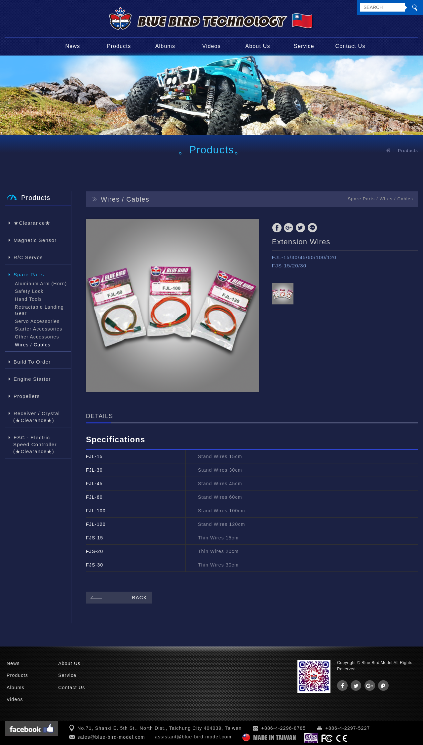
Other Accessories (37, 336)
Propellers (26, 396)
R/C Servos (28, 257)
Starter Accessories (38, 329)
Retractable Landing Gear (39, 310)
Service (304, 46)
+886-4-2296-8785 (283, 728)
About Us (257, 46)
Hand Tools (28, 299)
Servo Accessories (37, 321)
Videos (211, 46)
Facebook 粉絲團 (31, 728)
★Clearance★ (32, 222)
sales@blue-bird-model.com (111, 737)
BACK (118, 597)
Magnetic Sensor (35, 240)
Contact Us (350, 46)
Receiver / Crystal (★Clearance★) (36, 416)
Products (119, 46)
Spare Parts (28, 274)
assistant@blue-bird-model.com (193, 736)
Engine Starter (32, 378)
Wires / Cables (33, 344)
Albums (165, 46)
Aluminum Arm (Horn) (41, 283)
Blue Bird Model (211, 18)
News (72, 46)
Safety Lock (29, 291)
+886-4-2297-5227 (348, 728)
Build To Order (32, 361)
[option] (172, 305)
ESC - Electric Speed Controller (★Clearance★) (35, 444)
